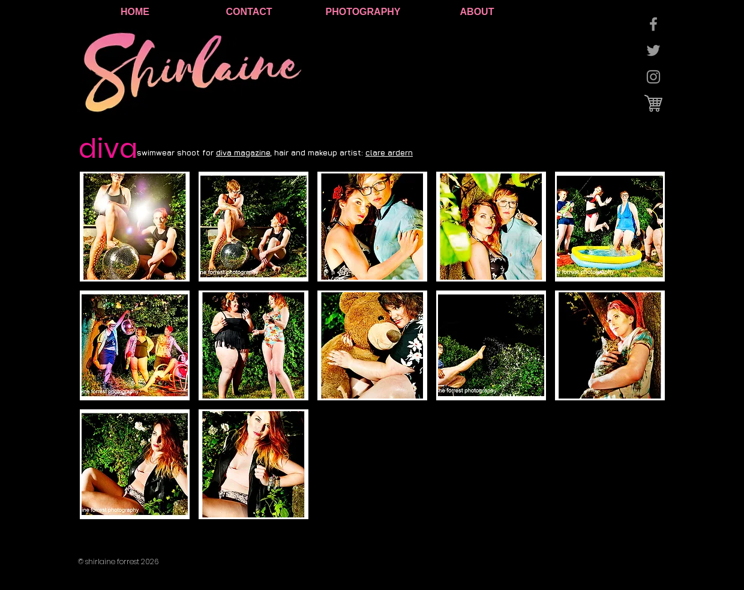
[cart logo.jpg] (653, 103)
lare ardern (391, 152)
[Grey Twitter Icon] (653, 50)
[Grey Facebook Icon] (653, 24)
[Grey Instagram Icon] (653, 77)
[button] (135, 226)
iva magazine (245, 152)
